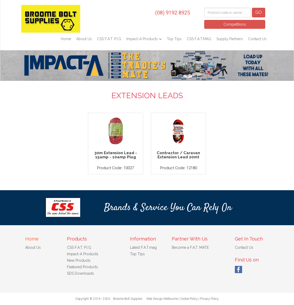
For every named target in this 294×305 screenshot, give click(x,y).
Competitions (234, 24)
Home (66, 39)
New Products (79, 260)
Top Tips (174, 39)
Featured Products (82, 267)
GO (258, 12)
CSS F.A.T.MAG (199, 39)
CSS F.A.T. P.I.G (109, 39)
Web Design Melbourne (162, 299)
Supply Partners (229, 39)
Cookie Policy (189, 299)
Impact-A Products (142, 39)
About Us (84, 39)
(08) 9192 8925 (172, 13)
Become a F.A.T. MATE (190, 247)
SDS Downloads (80, 273)
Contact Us (257, 39)
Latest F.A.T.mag (143, 247)
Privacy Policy (209, 299)
